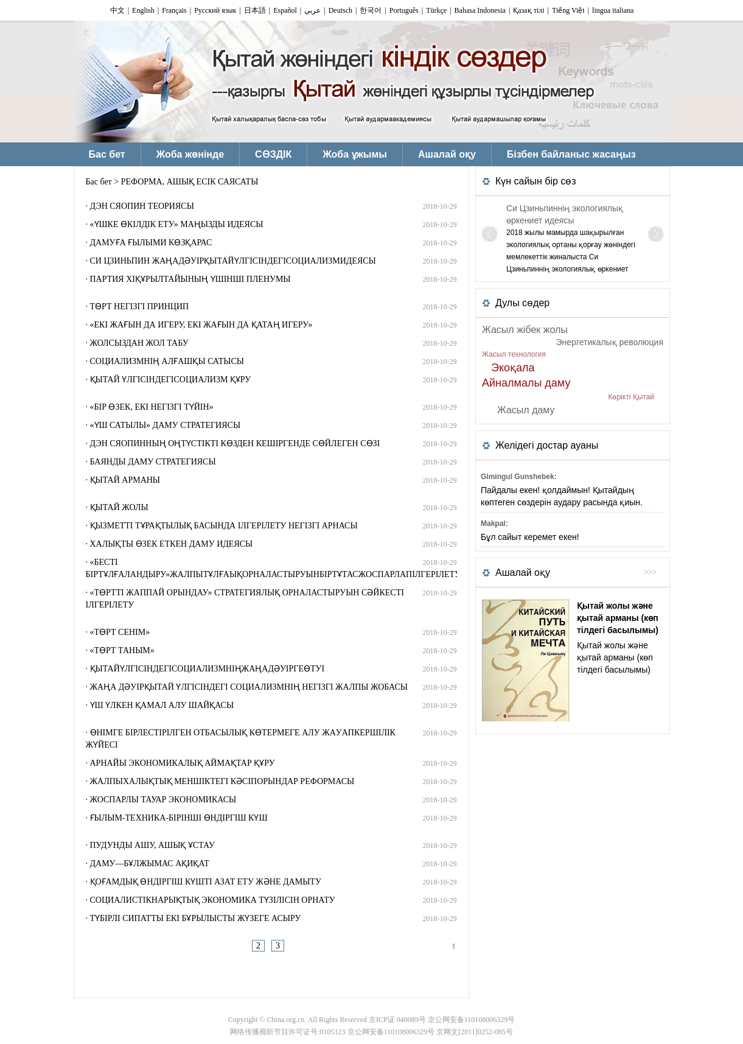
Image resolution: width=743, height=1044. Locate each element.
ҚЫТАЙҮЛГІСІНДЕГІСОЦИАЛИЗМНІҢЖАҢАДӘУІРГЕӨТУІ (207, 668)
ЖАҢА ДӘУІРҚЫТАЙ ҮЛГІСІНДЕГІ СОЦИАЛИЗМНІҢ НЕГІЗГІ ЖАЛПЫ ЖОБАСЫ (249, 687)
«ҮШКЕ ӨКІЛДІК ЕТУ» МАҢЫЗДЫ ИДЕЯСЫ (176, 224)
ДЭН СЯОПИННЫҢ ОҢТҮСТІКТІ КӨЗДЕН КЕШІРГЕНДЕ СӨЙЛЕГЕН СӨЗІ (235, 443)
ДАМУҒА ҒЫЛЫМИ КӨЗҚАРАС (151, 242)
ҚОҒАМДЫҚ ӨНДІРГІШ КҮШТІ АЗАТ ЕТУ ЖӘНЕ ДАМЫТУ (205, 881)
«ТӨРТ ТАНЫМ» (122, 650)
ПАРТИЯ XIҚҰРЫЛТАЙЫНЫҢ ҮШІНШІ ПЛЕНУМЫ (190, 279)
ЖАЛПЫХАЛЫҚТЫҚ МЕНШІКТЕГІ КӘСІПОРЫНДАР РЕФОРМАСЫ (222, 781)
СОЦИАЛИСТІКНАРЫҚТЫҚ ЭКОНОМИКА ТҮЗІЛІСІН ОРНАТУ (212, 900)
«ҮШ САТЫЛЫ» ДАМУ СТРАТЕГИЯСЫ (165, 425)
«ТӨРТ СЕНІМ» (120, 632)
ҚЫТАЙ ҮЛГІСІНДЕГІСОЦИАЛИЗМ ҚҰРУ (170, 379)
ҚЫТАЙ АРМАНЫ (125, 480)
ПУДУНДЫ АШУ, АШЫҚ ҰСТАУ (152, 845)
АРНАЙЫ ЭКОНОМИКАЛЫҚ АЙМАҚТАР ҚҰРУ (182, 763)
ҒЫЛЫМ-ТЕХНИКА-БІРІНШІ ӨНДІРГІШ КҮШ (179, 817)
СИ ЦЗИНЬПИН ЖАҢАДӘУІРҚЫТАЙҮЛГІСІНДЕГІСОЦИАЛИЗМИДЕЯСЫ (233, 260)
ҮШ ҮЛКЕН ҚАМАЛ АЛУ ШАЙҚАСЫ (162, 705)
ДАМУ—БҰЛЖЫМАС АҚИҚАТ (149, 863)
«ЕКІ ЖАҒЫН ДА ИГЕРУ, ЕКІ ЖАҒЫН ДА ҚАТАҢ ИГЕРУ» (201, 324)
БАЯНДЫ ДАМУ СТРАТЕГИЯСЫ (153, 461)
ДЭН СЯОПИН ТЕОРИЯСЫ (142, 206)
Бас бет (99, 181)
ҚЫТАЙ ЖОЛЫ (119, 507)
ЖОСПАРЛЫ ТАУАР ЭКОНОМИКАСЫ (163, 799)
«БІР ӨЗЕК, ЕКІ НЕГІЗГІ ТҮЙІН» (152, 407)
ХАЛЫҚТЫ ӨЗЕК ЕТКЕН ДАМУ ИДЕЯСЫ (171, 543)
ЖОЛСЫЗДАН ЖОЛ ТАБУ (139, 343)
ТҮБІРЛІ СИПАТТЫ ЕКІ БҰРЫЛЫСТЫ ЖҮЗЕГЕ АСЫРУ (195, 918)
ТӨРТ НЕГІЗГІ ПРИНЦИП (139, 306)
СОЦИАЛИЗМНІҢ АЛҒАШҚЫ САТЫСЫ (167, 361)
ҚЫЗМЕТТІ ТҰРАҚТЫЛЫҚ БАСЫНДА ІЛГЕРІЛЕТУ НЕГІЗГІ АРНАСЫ (224, 525)
